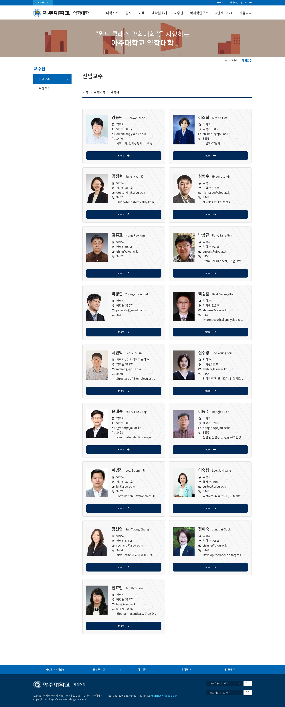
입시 (128, 12)
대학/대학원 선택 (219, 683)
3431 (133, 695)
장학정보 (186, 669)
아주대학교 (43, 2)
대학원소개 (159, 12)
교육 (141, 12)
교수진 (178, 12)
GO (248, 683)
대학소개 (112, 12)
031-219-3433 (121, 695)
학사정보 (142, 669)
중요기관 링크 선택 (220, 692)
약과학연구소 (199, 12)
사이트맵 (234, 2)
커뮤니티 (245, 12)
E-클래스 (230, 669)
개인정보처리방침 (55, 669)
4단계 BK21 (223, 12)
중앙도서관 (99, 669)
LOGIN (248, 2)
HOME (220, 2)
